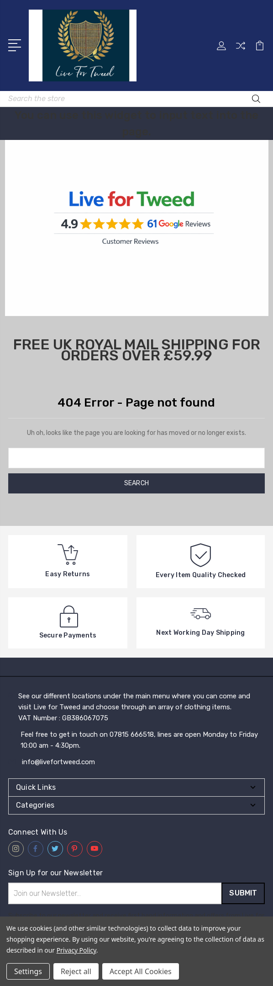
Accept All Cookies (141, 971)
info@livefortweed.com (58, 762)
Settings (28, 971)
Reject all (76, 971)
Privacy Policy (76, 950)
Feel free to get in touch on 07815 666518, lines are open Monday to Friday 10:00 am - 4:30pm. (139, 740)
